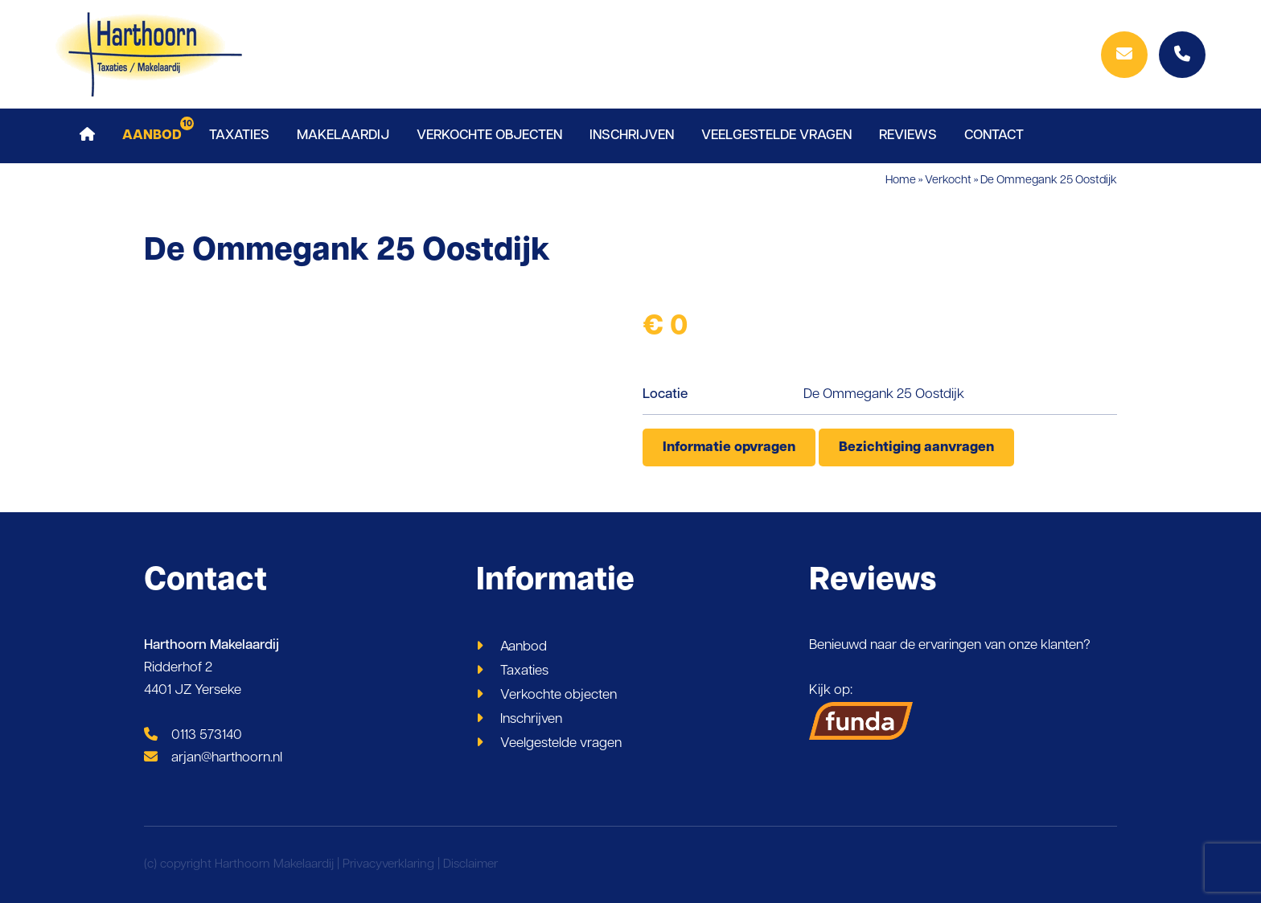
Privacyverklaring (388, 865)
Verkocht (948, 180)
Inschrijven (631, 135)
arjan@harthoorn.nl (213, 758)
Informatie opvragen (729, 447)
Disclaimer (470, 865)
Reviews (908, 135)
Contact (994, 135)
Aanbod (152, 135)
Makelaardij (343, 135)
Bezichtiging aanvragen (916, 447)
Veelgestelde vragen (776, 135)
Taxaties (239, 135)
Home (900, 180)
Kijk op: (861, 711)
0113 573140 (193, 735)
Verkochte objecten (489, 135)
